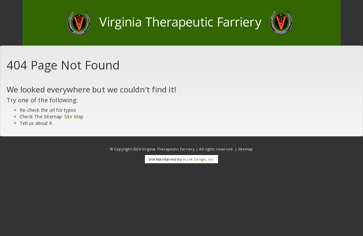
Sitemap (245, 149)
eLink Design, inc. (199, 159)
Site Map (74, 116)
